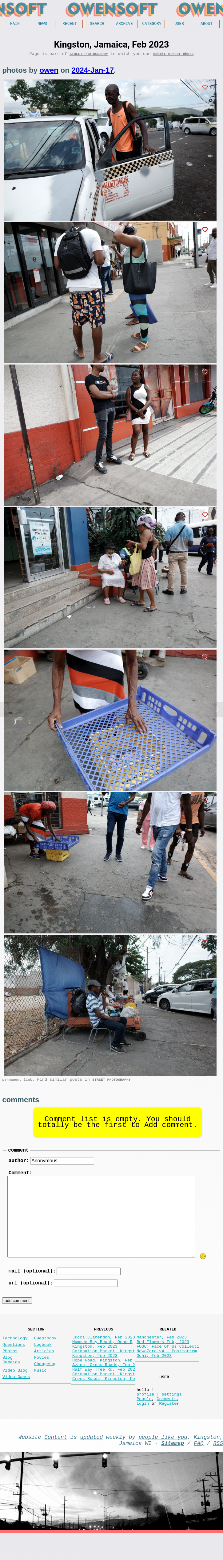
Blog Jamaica (11, 1374)
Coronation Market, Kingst (103, 1365)
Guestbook (45, 1349)
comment (18, 1154)
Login (143, 1426)
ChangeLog (45, 1379)
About (207, 24)
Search (97, 24)
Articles (44, 1364)
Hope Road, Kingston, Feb (102, 1377)
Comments (167, 1420)
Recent (69, 24)
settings (171, 1414)
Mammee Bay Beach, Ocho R (102, 1354)
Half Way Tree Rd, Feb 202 (103, 1389)
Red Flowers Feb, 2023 (163, 1354)
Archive (124, 24)
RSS (218, 1468)
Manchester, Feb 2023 (162, 1348)
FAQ (199, 1468)
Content (55, 1461)
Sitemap (172, 1468)
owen (49, 72)
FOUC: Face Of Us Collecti (168, 1359)
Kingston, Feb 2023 (94, 1359)
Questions (13, 1356)
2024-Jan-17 (93, 72)
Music (40, 1387)
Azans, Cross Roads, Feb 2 (103, 1383)
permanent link (17, 1082)
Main (15, 24)
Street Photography (89, 55)
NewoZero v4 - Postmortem (167, 1365)
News (42, 24)
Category (151, 24)
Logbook (43, 1356)
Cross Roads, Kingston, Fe (103, 1400)
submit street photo (173, 55)
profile (145, 1414)
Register (169, 1426)
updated (91, 1461)
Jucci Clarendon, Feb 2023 (103, 1348)
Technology (15, 1349)
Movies (41, 1372)
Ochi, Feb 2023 (154, 1371)
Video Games (16, 1395)
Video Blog (15, 1387)
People (144, 1420)
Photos (10, 1364)
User (179, 24)
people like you (163, 1461)
